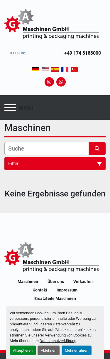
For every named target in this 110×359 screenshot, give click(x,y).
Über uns (56, 281)
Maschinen (28, 281)
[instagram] (49, 82)
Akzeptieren (23, 350)
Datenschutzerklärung (58, 341)
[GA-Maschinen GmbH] (55, 257)
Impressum (67, 290)
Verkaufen (83, 281)
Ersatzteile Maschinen (55, 298)
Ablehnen (48, 350)
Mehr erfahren (76, 350)
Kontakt (40, 290)
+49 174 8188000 (82, 53)
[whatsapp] (61, 82)
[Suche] (46, 148)
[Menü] (10, 107)
